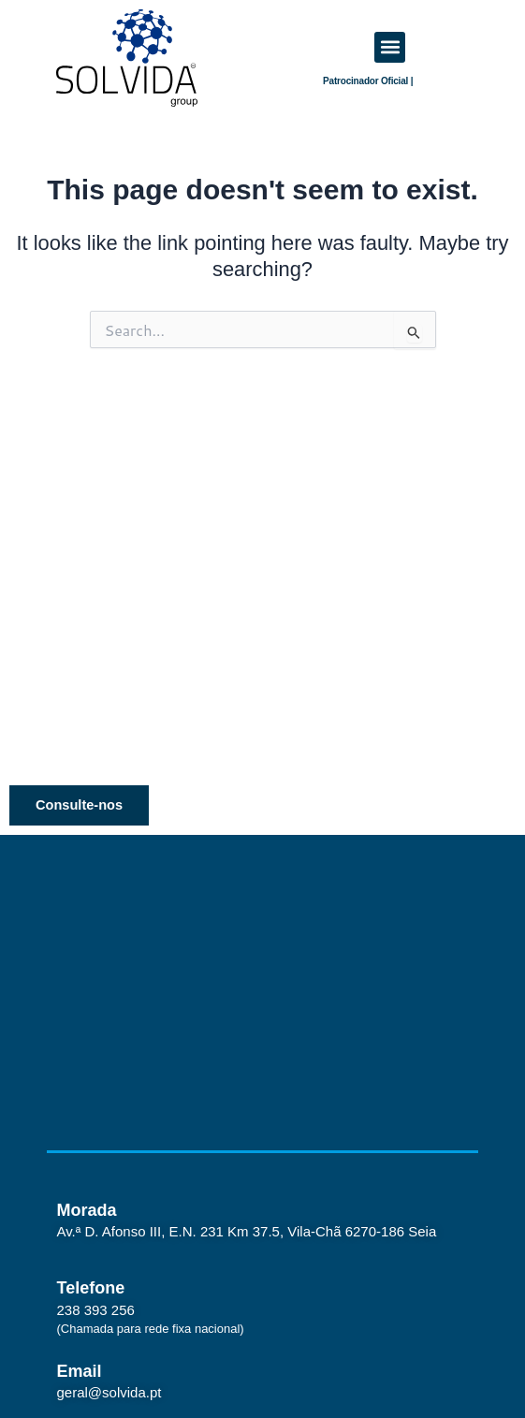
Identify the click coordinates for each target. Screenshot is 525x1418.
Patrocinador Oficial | (368, 81)
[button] (389, 47)
